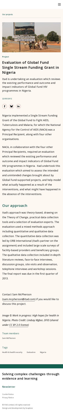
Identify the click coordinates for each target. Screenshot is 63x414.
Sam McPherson (9, 338)
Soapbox (29, 408)
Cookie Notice (8, 394)
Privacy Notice (8, 397)
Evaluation (31, 352)
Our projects (7, 14)
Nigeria (43, 352)
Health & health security (12, 352)
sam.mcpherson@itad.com (19, 299)
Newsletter (8, 386)
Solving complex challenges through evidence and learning (30, 376)
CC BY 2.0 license (18, 324)
